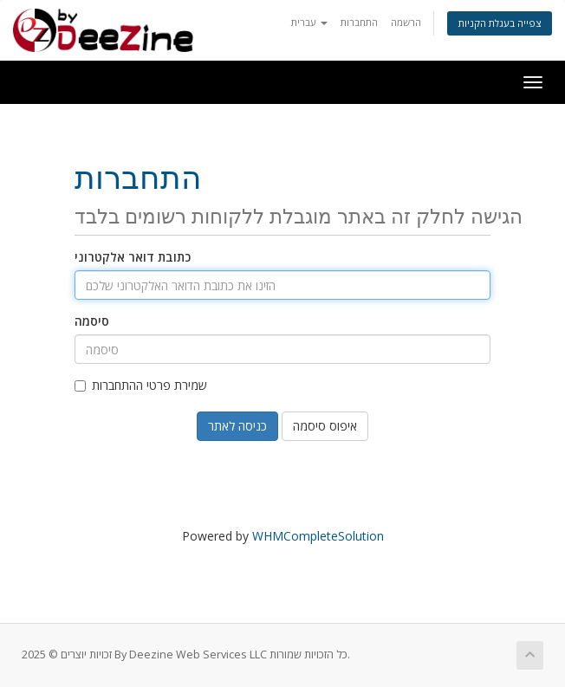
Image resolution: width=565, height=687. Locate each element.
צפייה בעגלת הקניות (499, 22)
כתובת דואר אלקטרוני (133, 257)
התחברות (359, 22)
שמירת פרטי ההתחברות (141, 385)
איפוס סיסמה (325, 426)
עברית (309, 22)
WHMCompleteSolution (318, 536)
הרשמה (406, 22)
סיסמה (92, 321)
